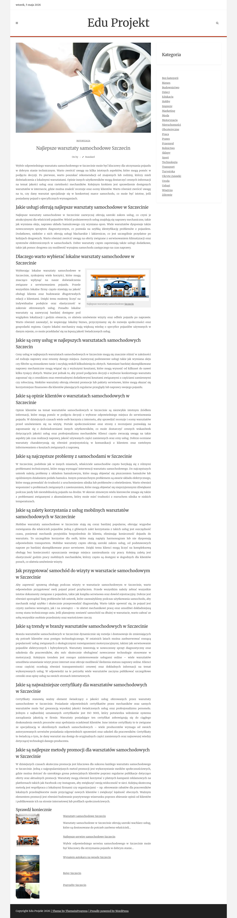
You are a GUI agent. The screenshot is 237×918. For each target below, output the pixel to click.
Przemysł (168, 143)
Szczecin (129, 303)
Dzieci (166, 92)
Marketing (168, 111)
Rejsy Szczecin (72, 873)
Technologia (170, 162)
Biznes (166, 83)
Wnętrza (167, 190)
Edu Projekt (118, 23)
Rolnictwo (168, 148)
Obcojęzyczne (170, 129)
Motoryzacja (83, 141)
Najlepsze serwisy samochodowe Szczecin (89, 836)
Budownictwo (170, 87)
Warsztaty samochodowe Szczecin (84, 816)
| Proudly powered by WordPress (108, 911)
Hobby (166, 101)
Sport (165, 157)
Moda (165, 115)
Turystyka (168, 171)
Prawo (166, 138)
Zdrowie (167, 194)
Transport (168, 166)
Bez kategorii (170, 78)
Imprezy (167, 106)
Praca (165, 134)
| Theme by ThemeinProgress (69, 911)
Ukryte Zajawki (171, 176)
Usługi (166, 185)
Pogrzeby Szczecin (74, 885)
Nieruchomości (171, 124)
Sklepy (166, 152)
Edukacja (167, 96)
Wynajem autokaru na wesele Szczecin (87, 857)
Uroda (166, 181)
